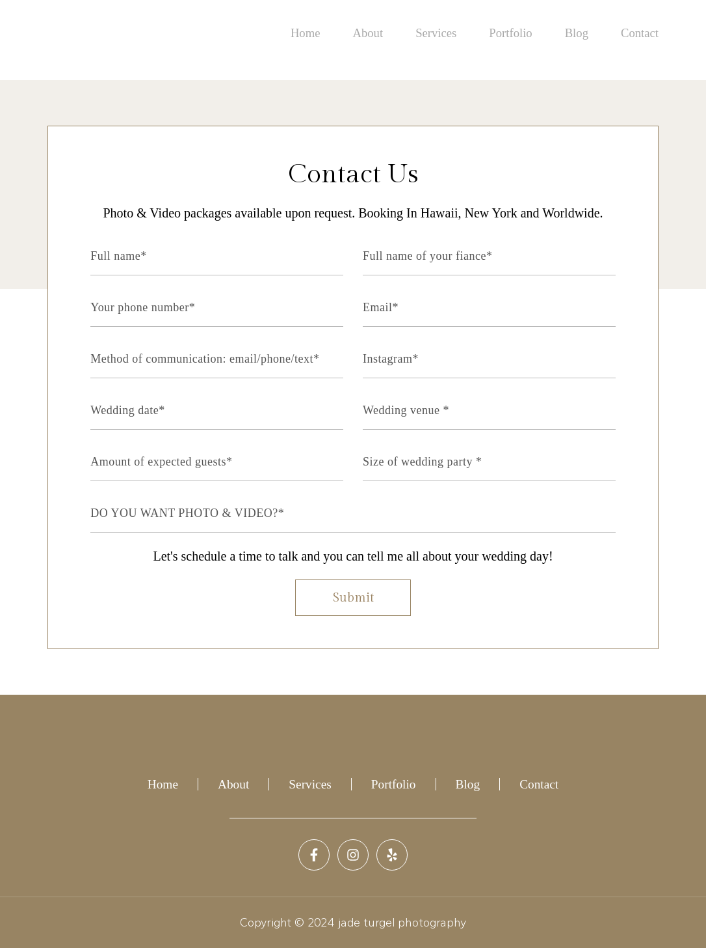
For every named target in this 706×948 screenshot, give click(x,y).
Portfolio (513, 33)
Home (312, 33)
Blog (578, 33)
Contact (640, 33)
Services (440, 33)
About (373, 33)
